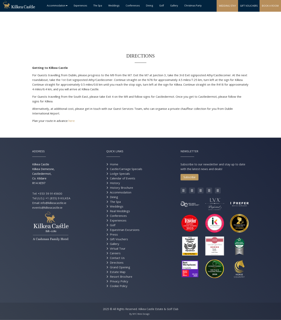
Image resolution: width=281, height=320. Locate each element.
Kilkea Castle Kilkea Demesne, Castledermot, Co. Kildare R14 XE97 (43, 173)
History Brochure (121, 188)
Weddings (113, 5)
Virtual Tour (117, 248)
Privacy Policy (119, 281)
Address (38, 151)
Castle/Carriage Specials (126, 169)
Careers (115, 253)
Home (114, 164)
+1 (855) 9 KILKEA (57, 198)
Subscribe (189, 177)
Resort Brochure (121, 276)
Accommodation (57, 5)
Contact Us (117, 258)
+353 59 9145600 (50, 193)
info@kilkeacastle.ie (53, 203)
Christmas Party (193, 5)
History (115, 183)
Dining (149, 5)
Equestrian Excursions (125, 230)
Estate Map (117, 272)
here (71, 121)
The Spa (97, 5)
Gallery (174, 5)
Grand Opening (120, 267)
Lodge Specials (120, 174)
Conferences (133, 5)
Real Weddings (120, 211)
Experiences (80, 5)
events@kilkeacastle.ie (47, 207)
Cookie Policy (118, 286)
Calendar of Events (122, 178)
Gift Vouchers (119, 239)
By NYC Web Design (139, 313)
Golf (161, 5)
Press (114, 234)
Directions (117, 262)
